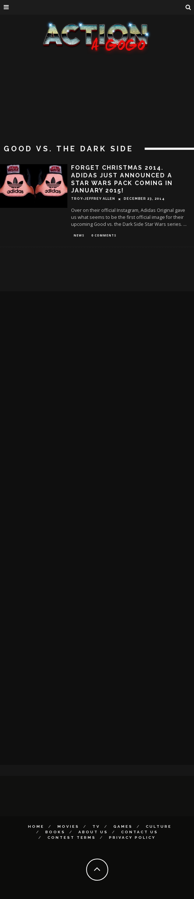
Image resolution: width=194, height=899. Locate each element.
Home (36, 826)
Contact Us (139, 832)
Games (123, 826)
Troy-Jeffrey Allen (93, 199)
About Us (93, 832)
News (79, 235)
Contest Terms (71, 837)
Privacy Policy (132, 837)
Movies (68, 826)
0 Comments (103, 235)
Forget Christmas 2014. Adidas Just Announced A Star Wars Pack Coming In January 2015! (122, 179)
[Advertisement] (97, 110)
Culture (159, 826)
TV (96, 826)
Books (55, 832)
